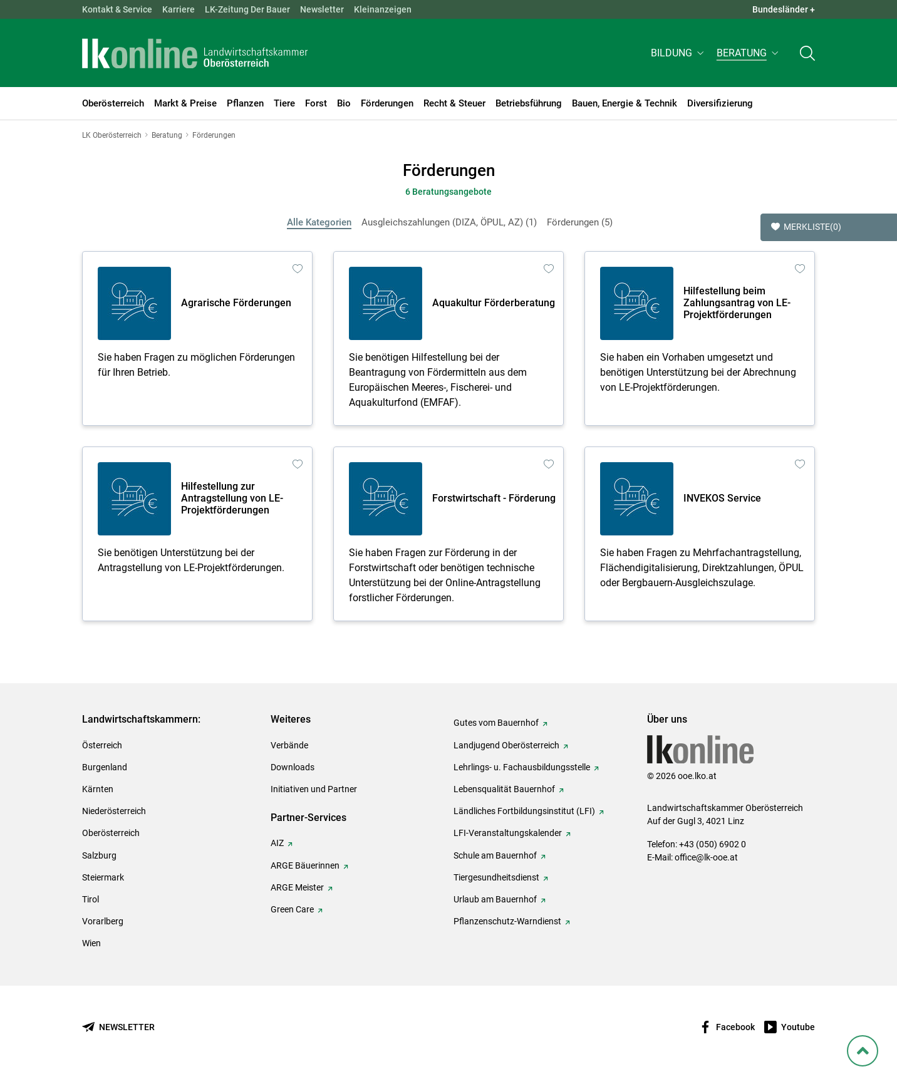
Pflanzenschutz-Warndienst (507, 921)
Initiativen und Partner (314, 789)
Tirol (90, 899)
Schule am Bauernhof (495, 855)
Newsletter (322, 9)
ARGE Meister (297, 887)
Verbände (289, 745)
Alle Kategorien (319, 222)
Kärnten (97, 789)
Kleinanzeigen (383, 9)
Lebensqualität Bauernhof (504, 789)
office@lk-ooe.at (706, 857)
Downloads (292, 767)
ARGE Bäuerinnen (305, 865)
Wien (91, 943)
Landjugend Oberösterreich (506, 745)
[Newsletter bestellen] (118, 1027)
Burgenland (104, 767)
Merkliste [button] (806, 227)
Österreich (102, 745)
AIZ (277, 843)
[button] (679, 54)
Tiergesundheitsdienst (496, 877)
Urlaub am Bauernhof (495, 899)
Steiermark (103, 877)
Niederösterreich (114, 811)
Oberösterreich (111, 833)
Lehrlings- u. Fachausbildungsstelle (522, 767)
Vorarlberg (102, 921)
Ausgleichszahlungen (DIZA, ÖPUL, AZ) (449, 222)
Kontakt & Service (117, 9)
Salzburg (99, 855)
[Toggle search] (807, 54)
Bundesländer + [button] (783, 9)
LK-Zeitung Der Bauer (247, 9)
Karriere (178, 9)
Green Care (292, 909)
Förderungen (580, 222)
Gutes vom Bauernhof (496, 723)
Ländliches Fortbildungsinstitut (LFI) (524, 811)
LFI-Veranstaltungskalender (508, 833)
